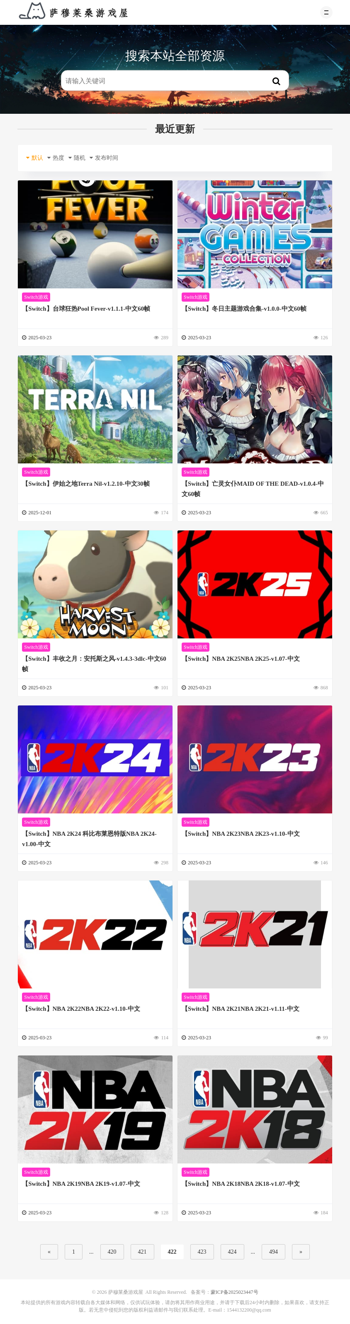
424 (232, 1252)
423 (202, 1252)
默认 (34, 158)
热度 (55, 158)
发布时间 (104, 158)
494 (273, 1252)
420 (112, 1252)
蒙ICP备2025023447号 (234, 1292)
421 (142, 1252)
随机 (76, 158)
